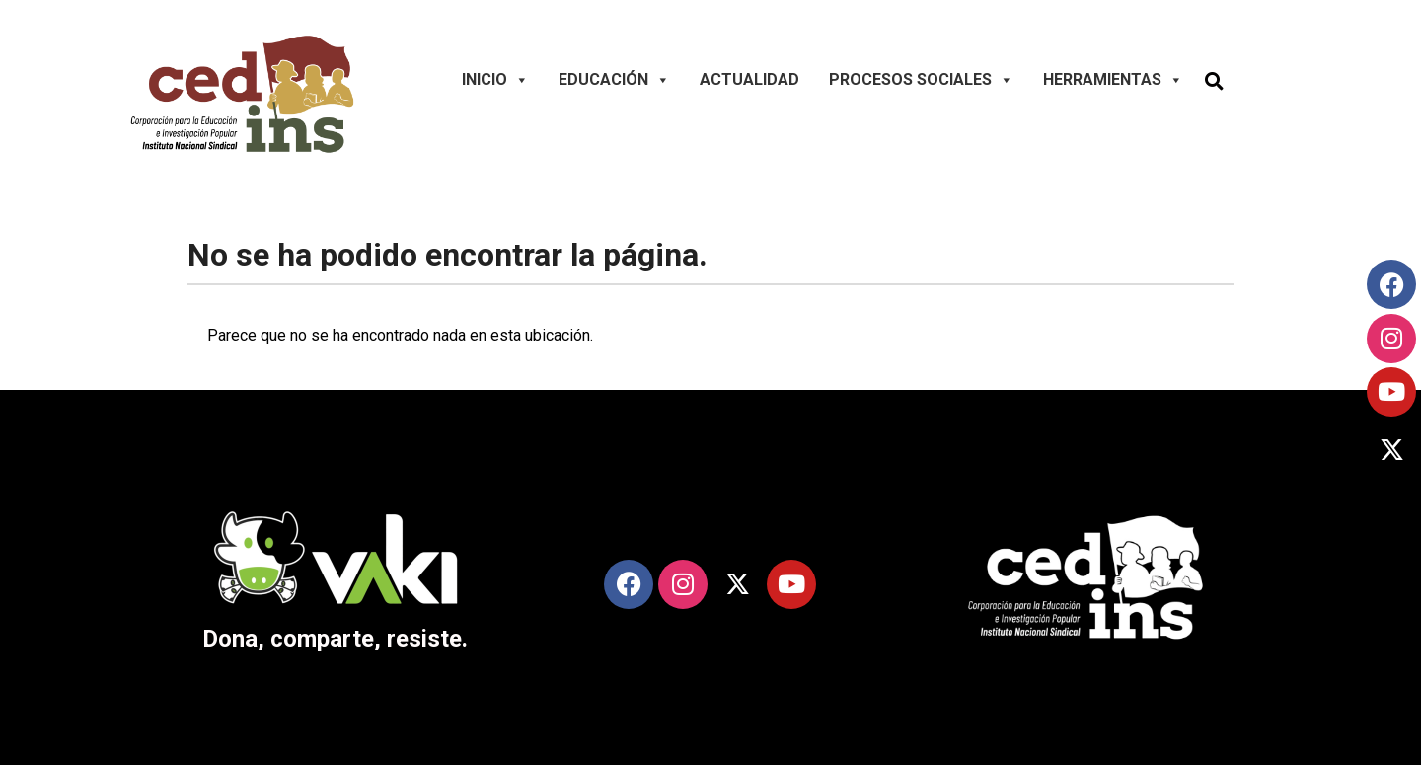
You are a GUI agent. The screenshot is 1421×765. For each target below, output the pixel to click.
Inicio (495, 80)
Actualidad (749, 79)
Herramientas (1113, 80)
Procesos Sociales (921, 80)
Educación (614, 80)
